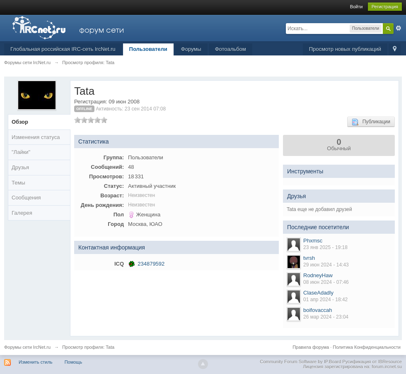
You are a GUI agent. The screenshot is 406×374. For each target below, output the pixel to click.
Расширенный (398, 28)
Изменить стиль (36, 362)
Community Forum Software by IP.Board (300, 361)
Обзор (20, 122)
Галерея (22, 213)
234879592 (151, 264)
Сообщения (26, 197)
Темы (18, 183)
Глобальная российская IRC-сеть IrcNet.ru (63, 49)
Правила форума (310, 347)
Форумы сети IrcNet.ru (27, 347)
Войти (356, 6)
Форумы (191, 49)
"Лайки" (21, 152)
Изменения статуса (36, 137)
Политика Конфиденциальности (367, 347)
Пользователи (148, 49)
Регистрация (385, 6)
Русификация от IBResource (371, 361)
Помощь (73, 362)
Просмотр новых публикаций (345, 49)
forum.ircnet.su (387, 366)
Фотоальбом (230, 49)
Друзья (20, 167)
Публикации (371, 122)
